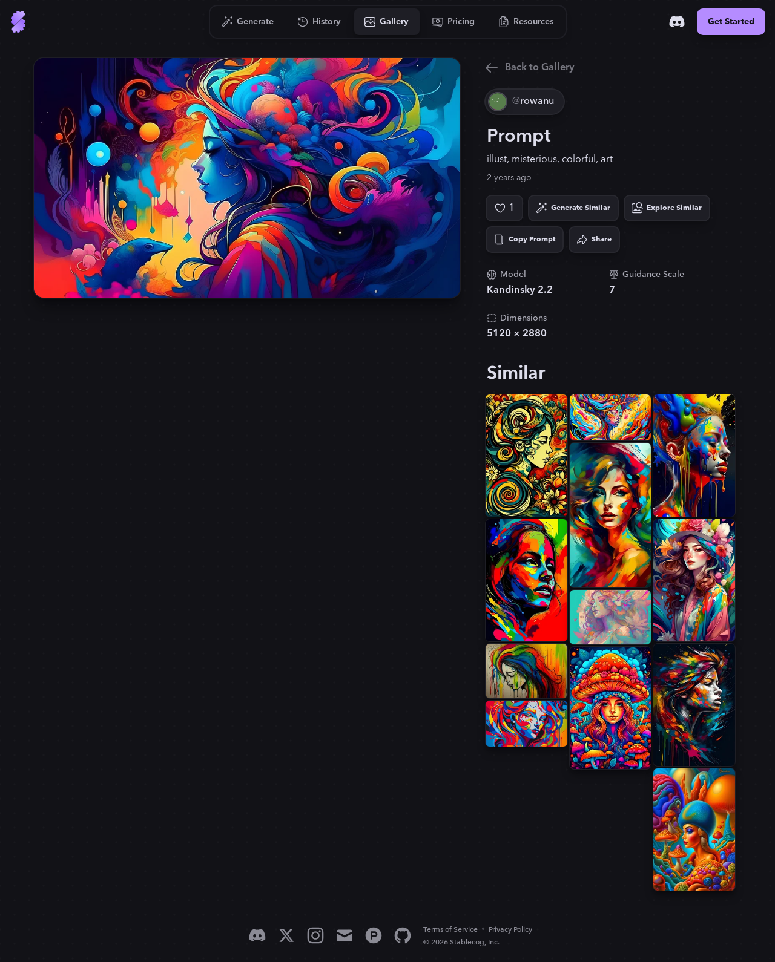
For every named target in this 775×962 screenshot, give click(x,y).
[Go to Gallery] (387, 22)
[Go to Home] (18, 22)
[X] (286, 935)
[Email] (344, 935)
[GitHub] (402, 935)
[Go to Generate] (248, 22)
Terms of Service (450, 930)
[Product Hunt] (373, 935)
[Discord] (677, 22)
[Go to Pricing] (454, 22)
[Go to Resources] (526, 22)
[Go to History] (319, 22)
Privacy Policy (510, 930)
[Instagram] (315, 935)
